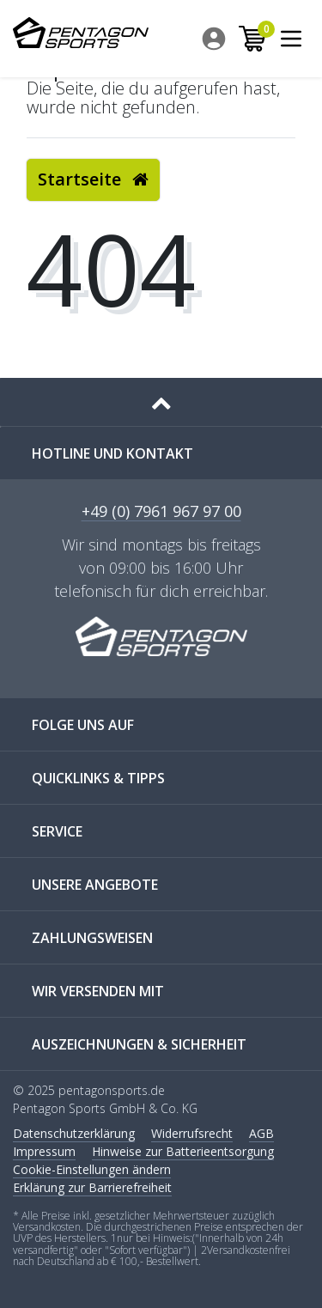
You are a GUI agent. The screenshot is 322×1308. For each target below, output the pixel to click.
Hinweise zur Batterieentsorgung (183, 1151)
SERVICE (57, 831)
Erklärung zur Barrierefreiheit (92, 1187)
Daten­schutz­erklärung (74, 1133)
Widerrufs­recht (192, 1133)
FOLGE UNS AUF (83, 724)
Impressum (44, 1151)
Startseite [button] (93, 179)
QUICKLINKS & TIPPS (98, 778)
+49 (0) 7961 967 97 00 (161, 512)
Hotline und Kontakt (112, 453)
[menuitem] (215, 39)
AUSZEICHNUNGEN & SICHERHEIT (139, 1044)
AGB (261, 1133)
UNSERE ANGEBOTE (95, 884)
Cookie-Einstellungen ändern (92, 1169)
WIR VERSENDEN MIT (98, 991)
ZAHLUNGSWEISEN (92, 937)
